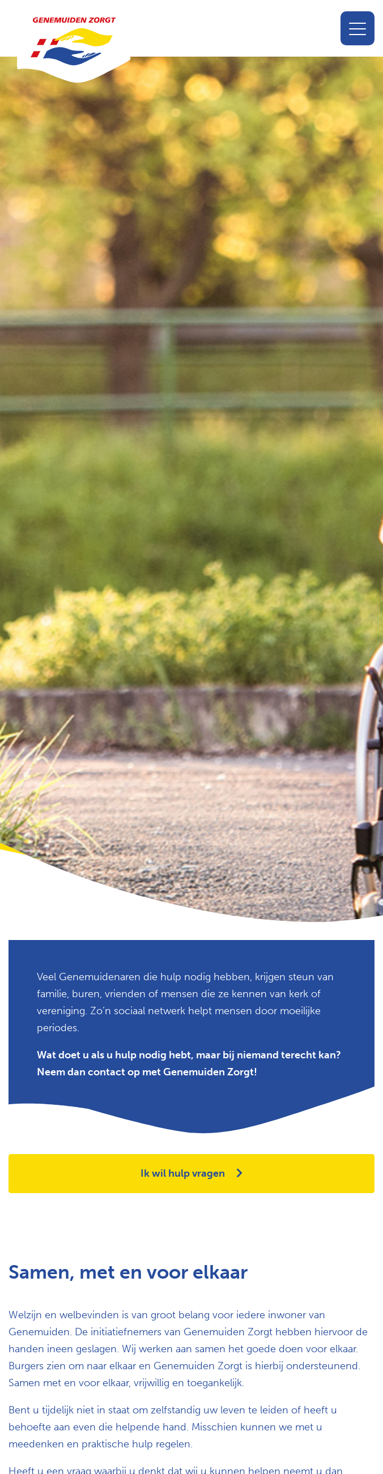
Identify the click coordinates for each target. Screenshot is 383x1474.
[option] (191, 497)
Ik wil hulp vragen (191, 1173)
